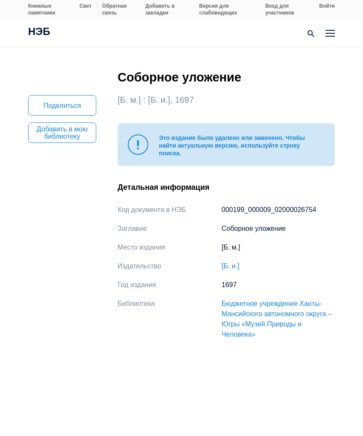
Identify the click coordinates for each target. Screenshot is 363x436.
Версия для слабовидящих (218, 9)
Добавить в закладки (160, 9)
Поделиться (62, 105)
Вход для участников (279, 9)
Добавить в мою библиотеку (62, 132)
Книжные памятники (41, 9)
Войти (327, 6)
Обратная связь (114, 9)
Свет (86, 6)
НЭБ (39, 32)
